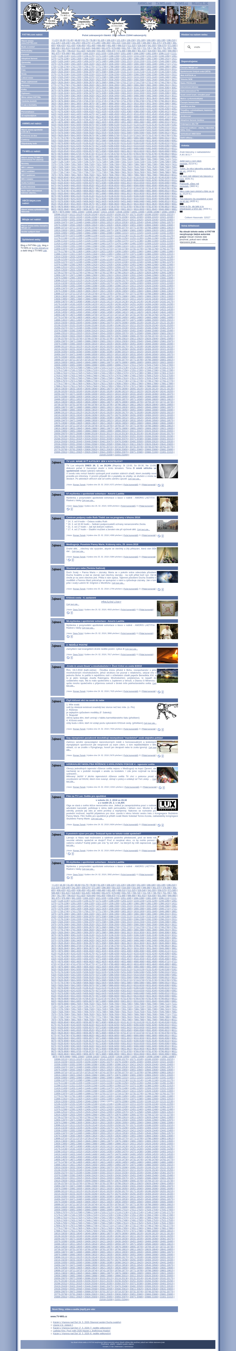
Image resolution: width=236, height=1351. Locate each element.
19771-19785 (136, 425)
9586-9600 (114, 204)
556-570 (162, 45)
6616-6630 (139, 151)
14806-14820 (91, 317)
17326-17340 (91, 373)
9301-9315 (126, 198)
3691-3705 (76, 101)
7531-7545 (151, 167)
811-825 (81, 50)
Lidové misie (27, 78)
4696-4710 (164, 116)
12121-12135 (166, 256)
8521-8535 (101, 185)
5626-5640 (63, 135)
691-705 (126, 48)
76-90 (93, 40)
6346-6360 (164, 146)
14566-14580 (91, 312)
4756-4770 (88, 119)
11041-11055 (166, 233)
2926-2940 (63, 87)
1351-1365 (126, 58)
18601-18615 (166, 399)
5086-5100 (114, 124)
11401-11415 (166, 241)
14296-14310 (60, 307)
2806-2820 (88, 85)
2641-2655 (76, 82)
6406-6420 (88, 148)
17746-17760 (151, 381)
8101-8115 (126, 177)
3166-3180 (139, 90)
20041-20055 (166, 431)
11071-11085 (75, 235)
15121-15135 (166, 322)
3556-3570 (88, 98)
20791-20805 (75, 449)
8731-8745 (151, 188)
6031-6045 (151, 140)
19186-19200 (151, 412)
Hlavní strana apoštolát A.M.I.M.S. (32, 131)
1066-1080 (138, 53)
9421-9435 (101, 201)
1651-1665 (126, 64)
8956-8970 (88, 193)
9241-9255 (76, 198)
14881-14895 (166, 317)
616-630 (76, 48)
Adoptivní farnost (29, 58)
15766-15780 (91, 338)
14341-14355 (106, 307)
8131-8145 (151, 177)
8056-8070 (88, 177)
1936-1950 (114, 69)
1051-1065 (126, 53)
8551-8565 (126, 185)
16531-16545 (136, 354)
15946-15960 (151, 341)
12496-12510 (60, 267)
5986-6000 (114, 140)
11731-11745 (136, 248)
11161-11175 (166, 235)
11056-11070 (60, 235)
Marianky (25, 85)
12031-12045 (75, 256)
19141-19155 (106, 412)
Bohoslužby (26, 51)
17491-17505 (136, 375)
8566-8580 (139, 185)
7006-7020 (88, 159)
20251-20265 (136, 436)
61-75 (85, 40)
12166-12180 (91, 259)
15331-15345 (136, 328)
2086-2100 (114, 72)
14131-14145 (136, 301)
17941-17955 (106, 386)
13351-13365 (75, 285)
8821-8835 (101, 190)
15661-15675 (106, 336)
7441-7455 (76, 167)
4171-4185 (101, 109)
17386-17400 (151, 373)
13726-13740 (91, 293)
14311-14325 (75, 307)
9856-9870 (88, 209)
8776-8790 (63, 190)
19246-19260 (91, 415)
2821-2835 (101, 85)
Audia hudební (28, 183)
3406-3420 (88, 95)
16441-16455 (166, 351)
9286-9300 (114, 198)
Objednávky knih (29, 143)
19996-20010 (121, 431)
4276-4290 (63, 111)
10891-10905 (136, 230)
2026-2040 (63, 72)
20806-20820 (91, 449)
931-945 (162, 50)
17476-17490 (121, 375)
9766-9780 (139, 206)
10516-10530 (121, 222)
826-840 (91, 50)
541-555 (152, 45)
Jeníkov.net (185, 116)
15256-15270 (60, 328)
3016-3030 (139, 87)
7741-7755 (76, 172)
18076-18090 (121, 388)
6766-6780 (139, 153)
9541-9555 (76, 204)
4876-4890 (63, 122)
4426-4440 (63, 114)
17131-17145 (136, 367)
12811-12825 (136, 272)
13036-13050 (121, 278)
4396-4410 (164, 111)
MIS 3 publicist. (28, 175)
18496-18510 (60, 399)
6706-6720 (88, 153)
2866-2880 (139, 85)
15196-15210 (121, 325)
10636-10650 (121, 225)
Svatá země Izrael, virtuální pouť (195, 95)
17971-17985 (136, 386)
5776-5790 (63, 138)
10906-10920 (151, 230)
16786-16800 (151, 359)
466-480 (101, 45)
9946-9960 (164, 209)
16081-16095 (166, 344)
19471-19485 (75, 420)
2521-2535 (101, 80)
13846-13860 (91, 296)
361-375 (156, 43)
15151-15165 (75, 325)
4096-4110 (164, 106)
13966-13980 (91, 299)
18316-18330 (121, 394)
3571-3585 (101, 98)
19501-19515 (106, 420)
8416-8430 (139, 182)
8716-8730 (139, 188)
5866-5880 (139, 138)
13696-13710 (60, 293)
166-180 (151, 40)
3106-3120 (88, 90)
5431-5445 (151, 130)
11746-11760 (151, 248)
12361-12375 (166, 262)
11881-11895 (166, 251)
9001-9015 (126, 193)
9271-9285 (101, 198)
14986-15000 (151, 320)
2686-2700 (114, 82)
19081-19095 (166, 410)
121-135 (120, 40)
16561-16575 (166, 354)
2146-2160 (164, 72)
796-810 (71, 50)
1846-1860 (164, 66)
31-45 (70, 40)
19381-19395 (106, 417)
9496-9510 (164, 201)
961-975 (56, 53)
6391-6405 (76, 148)
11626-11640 (151, 246)
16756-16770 (121, 359)
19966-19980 (91, 431)
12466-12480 (151, 264)
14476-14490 (121, 309)
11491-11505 (136, 243)
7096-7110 (164, 159)
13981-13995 (106, 299)
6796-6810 (164, 153)
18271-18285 (75, 394)
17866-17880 (151, 383)
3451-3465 (126, 95)
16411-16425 (136, 351)
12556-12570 (121, 267)
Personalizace (27, 112)
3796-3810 (164, 101)
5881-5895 (151, 138)
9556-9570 (88, 204)
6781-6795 (151, 153)
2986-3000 (114, 87)
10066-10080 (153, 212)
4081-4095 (151, 106)
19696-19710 (60, 425)
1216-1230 (139, 56)
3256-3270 (88, 93)
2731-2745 (151, 82)
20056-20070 (60, 433)
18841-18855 (166, 404)
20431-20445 (75, 441)
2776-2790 (63, 85)
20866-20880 (151, 449)
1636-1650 (114, 64)
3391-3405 (76, 95)
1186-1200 (114, 56)
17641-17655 (166, 378)
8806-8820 (88, 190)
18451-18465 (136, 396)
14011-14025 (136, 299)
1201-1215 (126, 56)
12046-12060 (91, 256)
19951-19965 (75, 431)
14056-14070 (60, 301)
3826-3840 (63, 103)
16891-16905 (136, 362)
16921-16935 (166, 362)
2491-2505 (76, 80)
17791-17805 (75, 383)
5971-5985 (101, 140)
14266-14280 (151, 304)
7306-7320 (88, 164)
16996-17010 (121, 365)
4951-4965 (126, 122)
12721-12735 (166, 270)
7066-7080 (139, 159)
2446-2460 (164, 77)
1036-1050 (113, 53)
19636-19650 (121, 423)
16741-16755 (106, 359)
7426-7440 (63, 167)
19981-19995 (106, 431)
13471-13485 (75, 288)
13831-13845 (75, 296)
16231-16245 (75, 349)
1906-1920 (88, 69)
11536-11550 (60, 246)
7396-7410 (164, 164)
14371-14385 (136, 307)
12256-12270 (60, 262)
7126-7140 (63, 161)
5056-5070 (88, 124)
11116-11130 (121, 235)
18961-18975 (166, 407)
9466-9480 (139, 201)
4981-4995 (151, 122)
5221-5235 (101, 127)
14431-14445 (75, 309)
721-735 (146, 48)
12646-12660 (91, 270)
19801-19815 (166, 425)
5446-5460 (164, 130)
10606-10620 (91, 225)
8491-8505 (76, 185)
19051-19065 (136, 410)
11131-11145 (136, 235)
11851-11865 (136, 251)
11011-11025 (136, 233)
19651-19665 (136, 423)
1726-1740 (63, 66)
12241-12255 (166, 259)
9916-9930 (139, 209)
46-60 (78, 40)
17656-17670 (60, 381)
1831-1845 (151, 66)
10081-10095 (168, 212)
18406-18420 (91, 396)
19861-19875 (106, 428)
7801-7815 (126, 172)
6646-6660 (164, 151)
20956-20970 (121, 452)
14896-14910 (60, 320)
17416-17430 (60, 375)
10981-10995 (106, 233)
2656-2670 (88, 82)
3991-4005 (76, 106)
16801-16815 (166, 359)
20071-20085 (75, 433)
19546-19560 (151, 420)
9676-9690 (63, 206)
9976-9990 (64, 212)
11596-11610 (121, 246)
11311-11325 (75, 241)
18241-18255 (166, 391)
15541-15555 (106, 333)
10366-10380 (91, 219)
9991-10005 (78, 212)
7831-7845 (151, 172)
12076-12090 (121, 256)
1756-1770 (88, 66)
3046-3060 (164, 87)
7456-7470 (88, 167)
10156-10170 (121, 214)
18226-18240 (151, 391)
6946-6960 (164, 156)
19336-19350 (60, 417)
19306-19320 (151, 415)
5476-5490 (63, 132)
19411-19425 (136, 417)
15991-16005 (75, 344)
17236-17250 (121, 370)
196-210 (171, 40)
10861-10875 (106, 230)
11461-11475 (106, 243)
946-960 (172, 50)
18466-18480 (151, 396)
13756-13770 (121, 293)
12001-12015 (166, 254)
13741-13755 (106, 293)
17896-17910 (60, 386)
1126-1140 (63, 56)
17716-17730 (121, 381)
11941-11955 (106, 254)
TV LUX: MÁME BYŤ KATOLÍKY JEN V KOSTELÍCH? (94, 461)
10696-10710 (60, 227)
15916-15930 (121, 341)
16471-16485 (75, 354)
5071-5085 (101, 124)
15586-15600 (151, 333)
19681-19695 (166, 423)
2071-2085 (101, 72)
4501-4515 (126, 114)
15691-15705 (136, 336)
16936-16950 (60, 365)
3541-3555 (76, 98)
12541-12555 (106, 267)
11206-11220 (91, 238)
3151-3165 (126, 90)
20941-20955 (106, 452)
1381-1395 (151, 58)
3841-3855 (76, 103)
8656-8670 (88, 188)
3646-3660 (164, 98)
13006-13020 (91, 278)
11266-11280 (151, 238)
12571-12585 (136, 267)
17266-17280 (151, 370)
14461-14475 (106, 309)
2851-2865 (126, 85)
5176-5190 (63, 127)
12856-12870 (60, 275)
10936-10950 (60, 233)
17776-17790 (60, 383)
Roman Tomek (79, 485)
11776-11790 (60, 251)
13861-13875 (106, 296)
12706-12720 (151, 270)
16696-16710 (60, 359)
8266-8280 (139, 180)
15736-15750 (60, 338)
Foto (23, 70)
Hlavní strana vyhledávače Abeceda (33, 210)
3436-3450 (114, 95)
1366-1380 (139, 58)
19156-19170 (121, 412)
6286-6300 (114, 146)
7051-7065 (126, 159)
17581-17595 (106, 378)
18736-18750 (60, 404)
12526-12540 (91, 267)
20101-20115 (106, 433)
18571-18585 (136, 399)
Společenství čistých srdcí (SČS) (195, 71)
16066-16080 (151, 344)
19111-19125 (75, 412)
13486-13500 (91, 288)
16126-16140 (91, 346)
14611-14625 (136, 312)
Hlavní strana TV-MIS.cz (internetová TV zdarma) (32, 158)
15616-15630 (60, 336)
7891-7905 (76, 175)
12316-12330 (121, 262)
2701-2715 (126, 82)
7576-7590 (63, 169)
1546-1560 (164, 61)
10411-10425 (136, 219)
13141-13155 (106, 280)
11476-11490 (121, 243)
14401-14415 (166, 307)
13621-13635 (106, 291)
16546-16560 (151, 354)
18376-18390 (60, 396)
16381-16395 (106, 351)
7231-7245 (151, 161)
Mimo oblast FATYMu (31, 97)
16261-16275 (106, 349)
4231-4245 (151, 109)
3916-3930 (139, 103)
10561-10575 (166, 222)
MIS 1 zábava (27, 167)
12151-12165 (75, 259)
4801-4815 (126, 119)
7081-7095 (151, 159)
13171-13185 (136, 280)
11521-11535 (166, 243)
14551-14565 (75, 312)
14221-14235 (106, 304)
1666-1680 (139, 64)
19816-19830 (60, 428)
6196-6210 (164, 143)
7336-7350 (114, 164)
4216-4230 (139, 109)
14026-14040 (151, 299)
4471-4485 (101, 114)
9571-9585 (101, 204)
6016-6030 (139, 140)
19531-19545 (136, 420)
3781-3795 (151, 101)
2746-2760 (164, 82)
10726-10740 (91, 227)
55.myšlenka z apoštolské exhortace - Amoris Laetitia (95, 862)
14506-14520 (151, 309)
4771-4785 (101, 119)
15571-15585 (136, 333)
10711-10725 (75, 227)
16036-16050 (121, 344)
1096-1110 (164, 53)
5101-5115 (126, 124)
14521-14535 (166, 309)
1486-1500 (114, 61)
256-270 (86, 43)
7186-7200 (114, 161)
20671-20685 (75, 447)
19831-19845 (75, 428)
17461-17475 (106, 375)
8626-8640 (63, 188)
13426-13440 (151, 285)
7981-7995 (151, 175)
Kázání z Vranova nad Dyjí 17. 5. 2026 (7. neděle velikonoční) (82, 1328)
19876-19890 (121, 428)
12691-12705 (136, 270)
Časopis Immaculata (189, 102)
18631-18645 (75, 402)
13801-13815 (166, 293)
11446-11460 (91, 243)
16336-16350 (60, 351)
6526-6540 (63, 151)
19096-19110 (60, 412)
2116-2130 (139, 72)
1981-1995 (151, 69)
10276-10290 (121, 217)
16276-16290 (121, 349)
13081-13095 (166, 278)
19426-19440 (151, 417)
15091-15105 (136, 322)
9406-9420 (88, 201)
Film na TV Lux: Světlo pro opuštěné (86, 796)
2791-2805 (76, 85)
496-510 (121, 45)
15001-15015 (166, 320)
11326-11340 (91, 241)
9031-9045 (151, 193)
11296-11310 (60, 241)
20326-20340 (91, 439)
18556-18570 (121, 399)
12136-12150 (60, 259)
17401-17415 (166, 373)
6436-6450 (114, 148)
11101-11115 (106, 235)
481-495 (111, 45)
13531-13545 (136, 288)
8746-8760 (164, 188)
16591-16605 (75, 357)
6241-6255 (76, 146)
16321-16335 (166, 349)
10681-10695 (166, 225)
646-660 (96, 48)
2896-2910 (164, 85)
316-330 (126, 43)
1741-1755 (76, 66)
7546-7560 (164, 167)
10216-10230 (60, 217)
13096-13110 (60, 280)
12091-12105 (136, 256)
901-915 (142, 50)
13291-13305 (136, 283)
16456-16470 (60, 354)
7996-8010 (164, 175)
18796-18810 (121, 404)
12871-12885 (75, 275)
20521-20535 (166, 441)
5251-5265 (126, 127)
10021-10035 (107, 212)
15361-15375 (166, 328)
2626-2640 (63, 82)
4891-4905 (76, 122)
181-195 (161, 40)
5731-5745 (151, 135)
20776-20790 (60, 449)
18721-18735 (166, 402)
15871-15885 (75, 341)
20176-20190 (60, 436)
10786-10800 (151, 227)
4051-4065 (126, 106)
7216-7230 (139, 161)
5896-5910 (164, 138)
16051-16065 (136, 344)
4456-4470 (88, 114)
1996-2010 (164, 69)
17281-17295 (166, 370)
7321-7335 (101, 164)
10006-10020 (92, 212)
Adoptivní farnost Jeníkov (192, 120)
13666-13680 (151, 291)
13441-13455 (166, 285)
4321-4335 (101, 111)
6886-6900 (114, 156)
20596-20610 (121, 444)
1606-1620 (88, 64)
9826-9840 (63, 209)
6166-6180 (139, 143)
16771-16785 (136, 359)
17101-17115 (106, 367)
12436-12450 (121, 264)
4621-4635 (101, 116)
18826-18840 (151, 404)
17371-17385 (136, 373)
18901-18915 (106, 407)
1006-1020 (88, 53)
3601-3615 (126, 98)
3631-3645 (151, 98)
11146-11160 (151, 235)
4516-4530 (139, 114)
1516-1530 (139, 61)
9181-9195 (151, 196)
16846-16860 (91, 362)
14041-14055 (166, 299)
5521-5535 (101, 132)
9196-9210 (164, 196)
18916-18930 (121, 407)
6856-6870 (88, 156)
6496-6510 (164, 148)
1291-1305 (76, 58)
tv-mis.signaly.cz (40, 248)
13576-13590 (60, 291)
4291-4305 (76, 111)
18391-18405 (75, 396)
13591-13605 (75, 291)
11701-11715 (106, 248)
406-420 (61, 45)
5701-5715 (126, 135)
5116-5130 (139, 124)
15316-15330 (121, 328)
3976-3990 (63, 106)
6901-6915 (126, 156)
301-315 (116, 43)
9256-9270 (88, 198)
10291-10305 (136, 217)
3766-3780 (139, 101)
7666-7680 (139, 169)
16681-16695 (166, 357)
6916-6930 (139, 156)
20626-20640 (151, 444)
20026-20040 (151, 431)
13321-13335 (166, 283)
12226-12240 (151, 259)
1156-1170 (88, 56)
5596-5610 (164, 132)
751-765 (166, 48)
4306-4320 (88, 111)
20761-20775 (166, 447)
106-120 (110, 40)
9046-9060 (164, 193)
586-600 (55, 48)
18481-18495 (166, 396)
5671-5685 (101, 135)
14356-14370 (121, 307)
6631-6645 (151, 151)
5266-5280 (139, 127)
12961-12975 (166, 275)
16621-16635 (106, 357)
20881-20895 (166, 449)
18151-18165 (75, 391)
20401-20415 (166, 439)
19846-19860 (91, 428)
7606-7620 (88, 169)
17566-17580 (91, 378)
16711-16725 (75, 359)
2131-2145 (151, 72)
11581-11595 (106, 246)
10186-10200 (151, 214)
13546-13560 (151, 288)
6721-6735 (101, 153)
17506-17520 (151, 375)
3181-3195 (151, 90)
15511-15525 (75, 333)
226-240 (66, 43)
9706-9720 (88, 206)
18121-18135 (166, 388)
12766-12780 (91, 272)
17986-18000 (151, 386)
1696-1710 (164, 64)
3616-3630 (139, 98)
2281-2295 (151, 74)
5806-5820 (88, 138)
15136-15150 (60, 325)
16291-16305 (136, 349)
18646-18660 (91, 402)
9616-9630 (139, 204)
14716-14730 (121, 315)
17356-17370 (121, 373)
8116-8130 (139, 177)
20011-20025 (136, 431)
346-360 (146, 43)
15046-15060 (91, 322)
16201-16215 (166, 346)
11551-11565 (75, 246)
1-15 (55, 40)
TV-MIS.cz (181, 3)
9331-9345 (151, 198)
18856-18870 (60, 407)
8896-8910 (164, 190)
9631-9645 (151, 204)
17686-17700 (91, 381)
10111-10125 (75, 214)
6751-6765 (126, 153)
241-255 (76, 43)
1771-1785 (101, 66)
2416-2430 (139, 77)
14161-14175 (166, 301)
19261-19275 (106, 415)
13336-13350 (60, 285)
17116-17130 (121, 367)
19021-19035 (106, 410)
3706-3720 (88, 101)
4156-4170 (88, 109)
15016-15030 (60, 322)
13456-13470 (60, 288)
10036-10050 (122, 212)
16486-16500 (91, 354)
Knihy (24, 89)
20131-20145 (136, 433)
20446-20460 (91, 441)
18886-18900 (91, 407)
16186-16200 (151, 346)
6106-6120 (88, 143)
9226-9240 (63, 198)
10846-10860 (91, 230)
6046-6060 (164, 140)
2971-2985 (101, 87)
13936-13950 (60, 299)
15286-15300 (91, 328)
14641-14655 (166, 312)
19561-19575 (166, 420)
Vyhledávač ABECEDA (190, 134)
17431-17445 (75, 375)
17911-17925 (75, 386)
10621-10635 (106, 225)
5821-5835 (101, 138)
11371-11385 (136, 241)
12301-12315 (106, 262)
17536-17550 (60, 378)
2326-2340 (63, 77)
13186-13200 (151, 280)
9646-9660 (164, 204)
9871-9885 (101, 209)
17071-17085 (75, 367)
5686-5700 (114, 135)
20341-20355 (106, 439)
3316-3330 (139, 93)
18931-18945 (136, 407)
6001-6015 (126, 140)
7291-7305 (76, 164)
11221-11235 (106, 238)
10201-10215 (166, 214)
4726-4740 (63, 119)
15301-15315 (106, 328)
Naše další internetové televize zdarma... (31, 192)
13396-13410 (121, 285)
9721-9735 (101, 206)
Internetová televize (189, 87)
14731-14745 (136, 315)
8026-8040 (63, 177)
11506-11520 (151, 243)
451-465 (91, 45)
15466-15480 (151, 330)
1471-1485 (101, 61)
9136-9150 (114, 196)
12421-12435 (106, 264)
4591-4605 (76, 116)
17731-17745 (136, 381)
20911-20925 (75, 452)
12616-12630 (60, 270)
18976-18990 (60, 410)
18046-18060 (91, 388)
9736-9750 (114, 206)
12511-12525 (75, 267)
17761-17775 (166, 381)
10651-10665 (136, 225)
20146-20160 (151, 433)
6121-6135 (101, 143)
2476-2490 (63, 80)
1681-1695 (151, 64)
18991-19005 (75, 410)
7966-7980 (139, 175)
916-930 (152, 50)
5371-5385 (101, 130)
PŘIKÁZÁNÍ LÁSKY (111, 602)
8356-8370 (88, 182)
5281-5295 (151, 127)
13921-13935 (166, 296)
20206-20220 (91, 436)
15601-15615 (166, 333)
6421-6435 (101, 148)
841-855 (101, 50)
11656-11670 (60, 248)
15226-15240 (151, 325)
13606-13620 (91, 291)
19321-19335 (166, 415)
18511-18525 (75, 399)
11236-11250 (121, 238)
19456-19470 (60, 420)
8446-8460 (164, 182)
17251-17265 (136, 370)
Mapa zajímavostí (29, 82)
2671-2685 (101, 82)
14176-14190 (60, 304)
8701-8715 (126, 188)
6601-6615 (126, 151)
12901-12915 (106, 275)
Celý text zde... (134, 479)
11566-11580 (91, 246)
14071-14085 (75, 301)
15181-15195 (106, 325)
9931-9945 (151, 209)
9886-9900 (114, 209)
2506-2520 (88, 80)
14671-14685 (75, 315)
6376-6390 (63, 148)
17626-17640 (151, 378)
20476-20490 (121, 441)
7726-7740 (63, 172)
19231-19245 (75, 415)
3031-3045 (151, 87)
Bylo (23, 66)
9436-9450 (114, 201)
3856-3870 (88, 103)
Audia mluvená (28, 187)
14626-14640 (151, 312)
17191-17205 (75, 370)
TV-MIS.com (163, 3)
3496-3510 (164, 95)
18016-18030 (60, 388)
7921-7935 (101, 175)
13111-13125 (75, 280)
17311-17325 (75, 373)
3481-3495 (151, 95)
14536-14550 (60, 312)
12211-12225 (136, 259)
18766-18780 (91, 404)
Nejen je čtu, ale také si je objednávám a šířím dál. (192, 207)
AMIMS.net (145, 3)
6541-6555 (76, 151)
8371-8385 (101, 182)
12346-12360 (151, 262)
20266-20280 (151, 436)
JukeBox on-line (187, 106)
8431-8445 (151, 182)
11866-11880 (151, 251)
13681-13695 (166, 291)
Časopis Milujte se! (189, 68)
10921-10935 (166, 230)
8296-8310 (164, 180)
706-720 (136, 48)
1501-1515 (126, 61)
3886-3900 (114, 103)
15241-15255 (166, 325)
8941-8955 (76, 193)
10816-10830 (60, 230)
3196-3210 (164, 90)
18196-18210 (121, 391)
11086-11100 (91, 235)
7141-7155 (76, 161)
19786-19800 (151, 425)
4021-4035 (101, 106)
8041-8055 (76, 177)
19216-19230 (60, 415)
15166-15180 (91, 325)
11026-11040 (151, 233)
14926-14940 (91, 320)
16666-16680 (151, 357)
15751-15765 (75, 338)
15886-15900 (91, 341)
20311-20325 (75, 439)
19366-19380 (91, 417)
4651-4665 (126, 116)
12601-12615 (166, 267)
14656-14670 (60, 315)
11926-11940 (91, 254)
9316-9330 (139, 198)
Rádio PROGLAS (188, 83)
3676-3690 (63, 101)
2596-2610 (164, 80)
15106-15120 (151, 322)
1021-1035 (101, 53)
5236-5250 (114, 127)
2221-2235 (101, 74)
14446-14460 (91, 309)
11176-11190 (60, 238)
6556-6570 (88, 151)
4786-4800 (114, 119)
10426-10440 (151, 219)
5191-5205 (76, 127)
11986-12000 (151, 254)
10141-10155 (106, 214)
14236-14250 (121, 304)
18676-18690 (121, 402)
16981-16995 (106, 365)
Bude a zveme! (28, 47)
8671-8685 (101, 188)
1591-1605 (76, 64)
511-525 (131, 45)
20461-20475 (106, 441)
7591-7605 (76, 169)
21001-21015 (166, 452)
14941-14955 (106, 320)
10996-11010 (121, 233)
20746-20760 (151, 447)
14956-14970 (121, 320)
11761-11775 (166, 248)
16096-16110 (60, 346)
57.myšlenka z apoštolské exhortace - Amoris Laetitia (95, 493)
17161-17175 (166, 367)
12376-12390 (60, 264)
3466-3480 (139, 95)
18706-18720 (151, 402)
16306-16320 (151, 349)
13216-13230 (60, 283)
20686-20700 (91, 447)
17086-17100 (91, 367)
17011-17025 (136, 365)
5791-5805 (76, 138)
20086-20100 (91, 433)
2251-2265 (126, 74)
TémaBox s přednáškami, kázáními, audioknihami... (196, 111)
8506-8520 (88, 185)
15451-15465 (136, 330)
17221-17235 (106, 370)
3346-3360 (164, 93)
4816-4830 (139, 119)
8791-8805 (76, 190)
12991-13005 (75, 278)
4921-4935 (101, 122)
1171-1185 (101, 56)
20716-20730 (121, 447)
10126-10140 (91, 214)
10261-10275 (106, 217)
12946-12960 (151, 275)
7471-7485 (101, 167)
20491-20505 (136, 441)
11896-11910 (60, 254)
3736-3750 (114, 101)
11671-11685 (75, 248)
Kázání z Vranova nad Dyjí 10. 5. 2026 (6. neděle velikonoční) (82, 1333)
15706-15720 (151, 336)
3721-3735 (101, 101)
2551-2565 (126, 80)
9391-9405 (76, 201)
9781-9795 (151, 206)
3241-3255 (76, 93)
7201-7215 (126, 161)
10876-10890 (121, 230)
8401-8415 (126, 182)
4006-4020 (88, 106)
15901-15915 (106, 341)
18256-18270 (60, 394)
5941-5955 (76, 140)
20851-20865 (136, 449)
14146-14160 (151, 301)
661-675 (106, 48)
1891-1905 (76, 69)
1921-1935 (101, 69)
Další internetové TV (189, 91)
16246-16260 (91, 349)
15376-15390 (60, 330)
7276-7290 (63, 164)
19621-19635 (106, 423)
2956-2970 (88, 87)
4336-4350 (114, 111)
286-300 (106, 43)
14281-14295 (166, 304)
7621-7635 (101, 169)
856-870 (111, 50)
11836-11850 (121, 251)
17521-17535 (166, 375)
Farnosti (25, 55)
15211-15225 (136, 325)
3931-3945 (151, 103)
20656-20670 (60, 447)
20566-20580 (91, 444)
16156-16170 (121, 346)
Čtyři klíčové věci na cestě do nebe (85, 700)
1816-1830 (139, 66)
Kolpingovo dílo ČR (189, 124)
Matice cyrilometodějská (191, 99)
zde (39, 245)
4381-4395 (151, 111)
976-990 (66, 53)
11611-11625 (136, 246)
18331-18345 (136, 394)
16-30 (62, 40)
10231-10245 (75, 217)
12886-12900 (91, 275)
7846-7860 (164, 172)
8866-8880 (139, 190)
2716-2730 (139, 82)
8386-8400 (114, 182)
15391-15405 (75, 330)
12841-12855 (166, 272)
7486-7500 (114, 167)
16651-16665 (136, 357)
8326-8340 (63, 182)
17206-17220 (91, 370)
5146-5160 (164, 124)
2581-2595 (151, 80)
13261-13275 (106, 283)
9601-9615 (126, 204)
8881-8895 (151, 190)
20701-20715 (106, 447)
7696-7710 (164, 169)
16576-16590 (60, 357)
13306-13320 (151, 283)
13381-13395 (106, 285)
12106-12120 (151, 256)
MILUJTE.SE (200, 3)
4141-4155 (76, 109)
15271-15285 (75, 328)
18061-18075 (106, 388)
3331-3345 (151, 93)
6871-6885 (101, 156)
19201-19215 (166, 412)
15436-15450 (121, 330)
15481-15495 (166, 330)
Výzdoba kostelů (29, 101)
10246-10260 (91, 217)
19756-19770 (121, 425)
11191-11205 (75, 238)
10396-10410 (121, 219)
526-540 (142, 45)
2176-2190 (63, 74)
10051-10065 (137, 212)
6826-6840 (63, 156)
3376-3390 (63, 95)
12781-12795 (106, 272)
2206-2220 (88, 74)
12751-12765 (75, 272)
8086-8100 (114, 177)
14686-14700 (91, 315)
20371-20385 (136, 439)
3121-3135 (101, 90)
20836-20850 (121, 449)
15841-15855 (166, 338)
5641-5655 (76, 135)
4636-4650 (114, 116)
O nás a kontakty (29, 105)
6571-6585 (101, 151)
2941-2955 (76, 87)
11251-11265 (136, 238)
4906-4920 (88, 122)
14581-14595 (106, 312)
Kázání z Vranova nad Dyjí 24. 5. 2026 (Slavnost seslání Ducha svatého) (87, 1322)
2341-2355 (76, 77)
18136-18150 (60, 391)
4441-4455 (76, 114)
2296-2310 (164, 74)
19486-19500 (91, 420)
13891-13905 (136, 296)
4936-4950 (114, 122)
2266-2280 (139, 74)
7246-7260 (164, 161)
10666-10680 (151, 225)
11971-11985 (136, 254)
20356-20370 (121, 439)
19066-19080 (151, 410)
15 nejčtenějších (28, 116)
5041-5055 (76, 124)
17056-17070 (60, 367)
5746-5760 (164, 135)
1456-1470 (88, 61)
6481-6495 (151, 148)
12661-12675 (106, 270)
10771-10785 (136, 227)
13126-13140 (91, 280)
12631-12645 (75, 270)
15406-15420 (91, 330)
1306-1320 (88, 58)
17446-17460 (91, 375)
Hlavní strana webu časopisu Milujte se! (34, 227)
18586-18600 (151, 399)
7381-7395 (151, 164)
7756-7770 (88, 172)
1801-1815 (126, 66)
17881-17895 (166, 383)
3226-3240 (63, 93)
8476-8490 (63, 185)
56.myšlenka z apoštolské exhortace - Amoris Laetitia (95, 621)
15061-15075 (106, 322)
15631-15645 (75, 336)
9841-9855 (76, 209)
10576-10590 (60, 225)
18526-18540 (91, 399)
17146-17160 (151, 367)
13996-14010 (121, 299)
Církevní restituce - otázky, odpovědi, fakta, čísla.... (197, 129)
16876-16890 (121, 362)
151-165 (141, 40)
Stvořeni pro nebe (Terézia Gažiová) (85, 568)
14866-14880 (151, 317)
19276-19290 (121, 415)
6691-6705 (76, 153)
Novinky (25, 163)
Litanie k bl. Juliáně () (63, 1325)
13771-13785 (136, 293)
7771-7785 (101, 172)
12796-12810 (121, 272)
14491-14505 (136, 309)
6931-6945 (151, 156)
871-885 (121, 50)
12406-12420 (91, 264)
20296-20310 (60, 439)
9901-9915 (126, 209)
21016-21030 (106, 454)
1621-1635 (101, 64)
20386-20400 (151, 439)
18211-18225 (136, 391)
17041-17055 (166, 365)
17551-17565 (75, 378)
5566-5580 (139, 132)
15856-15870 (60, 341)
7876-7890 (63, 175)
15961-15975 (166, 341)
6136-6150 (114, 143)
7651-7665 (126, 169)
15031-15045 (75, 322)
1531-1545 (151, 61)
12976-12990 (60, 278)
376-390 (166, 43)
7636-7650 (114, 169)
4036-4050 (114, 106)
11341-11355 (106, 241)
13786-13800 (151, 293)
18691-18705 (136, 402)
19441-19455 (166, 417)
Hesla (23, 74)
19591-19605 (75, 423)
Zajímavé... (26, 93)
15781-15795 (106, 338)
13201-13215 (166, 280)
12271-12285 (75, 262)
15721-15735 (166, 336)
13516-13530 (121, 288)
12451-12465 (136, 264)
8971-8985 (101, 193)
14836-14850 (121, 317)
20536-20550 (60, 444)
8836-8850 (114, 190)
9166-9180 (139, 196)
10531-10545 (136, 222)
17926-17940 (91, 386)
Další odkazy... (187, 138)
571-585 (172, 45)
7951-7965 (126, 175)
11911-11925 (75, 254)
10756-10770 (121, 227)
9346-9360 (164, 198)
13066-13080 (151, 278)
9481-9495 (151, 201)
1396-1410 (164, 58)
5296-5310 (164, 127)
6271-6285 (101, 146)
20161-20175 (166, 433)
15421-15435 (106, 330)
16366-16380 (91, 351)
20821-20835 (106, 449)
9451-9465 (126, 201)
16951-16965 (75, 365)
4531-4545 (151, 114)
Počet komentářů (131, 485)
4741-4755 (76, 119)
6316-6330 (139, 146)
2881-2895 (151, 85)
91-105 (101, 40)
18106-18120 (151, 388)
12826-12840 (151, 272)
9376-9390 (63, 201)
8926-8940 (63, 193)
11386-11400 (151, 241)
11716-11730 (121, 248)
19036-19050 (121, 410)
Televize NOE (186, 79)
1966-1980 (139, 69)
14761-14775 (166, 315)
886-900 (131, 50)
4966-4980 (139, 122)
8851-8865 (126, 190)
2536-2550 (114, 80)
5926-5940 (63, 140)
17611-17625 (136, 378)
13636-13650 (121, 291)
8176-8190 (63, 180)
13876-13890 (121, 296)
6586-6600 (114, 151)
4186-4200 (114, 109)
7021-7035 (101, 159)
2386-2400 (114, 77)
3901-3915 (126, 103)
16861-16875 (106, 362)
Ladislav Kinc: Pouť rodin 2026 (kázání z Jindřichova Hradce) (81, 1331)
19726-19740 (91, 425)
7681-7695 (151, 169)
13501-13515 (106, 288)
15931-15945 (136, 341)
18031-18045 (75, 388)
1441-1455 (76, 61)
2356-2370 (88, 77)
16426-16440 (151, 351)
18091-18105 (136, 388)
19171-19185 (136, 412)
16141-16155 (106, 346)
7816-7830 (139, 172)
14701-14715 (106, 315)
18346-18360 (151, 394)
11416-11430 (60, 243)
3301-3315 (126, 93)
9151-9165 (126, 196)
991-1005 (76, 53)
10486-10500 (91, 222)
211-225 (55, 43)
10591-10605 (75, 225)
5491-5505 (76, 132)
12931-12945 (136, 275)
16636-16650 (121, 357)
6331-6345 (151, 146)
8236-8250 (114, 180)
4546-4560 (164, 114)
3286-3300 (114, 93)
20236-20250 (121, 436)
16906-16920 (151, 362)
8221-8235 (101, 180)
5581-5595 (151, 132)
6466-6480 (139, 148)
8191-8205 (76, 180)
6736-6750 (114, 153)
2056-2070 (88, 72)
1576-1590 (63, 64)
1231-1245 (151, 56)
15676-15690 (121, 336)
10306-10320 (151, 217)
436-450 (81, 45)
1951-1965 (126, 69)
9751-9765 (126, 206)
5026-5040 (63, 124)
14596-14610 (121, 312)
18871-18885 (75, 407)
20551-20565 (75, 444)
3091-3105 (76, 90)
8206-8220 (88, 180)
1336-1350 (114, 58)
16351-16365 (75, 351)
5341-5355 (76, 130)
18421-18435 (106, 396)
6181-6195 (151, 143)
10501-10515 (106, 222)
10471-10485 (75, 222)
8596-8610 (164, 185)
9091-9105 (76, 196)
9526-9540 (63, 204)
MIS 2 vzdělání (27, 171)
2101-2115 (126, 72)
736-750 (156, 48)
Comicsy (25, 140)
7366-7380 (139, 164)
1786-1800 (114, 66)
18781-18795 (106, 404)
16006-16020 (91, 344)
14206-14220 (91, 304)
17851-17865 (136, 383)
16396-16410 (121, 351)
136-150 (131, 40)
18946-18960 (151, 407)
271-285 (96, 43)
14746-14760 (151, 315)
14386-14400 (151, 307)
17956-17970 (121, 386)
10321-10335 (166, 217)
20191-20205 (75, 436)
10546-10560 (151, 222)
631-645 (86, 48)
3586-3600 (114, 98)
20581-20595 (106, 444)
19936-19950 (60, 431)
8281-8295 (151, 180)
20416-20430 (60, 441)
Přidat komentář (149, 485)
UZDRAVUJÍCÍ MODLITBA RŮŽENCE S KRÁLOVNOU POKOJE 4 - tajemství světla (110, 764)
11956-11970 (121, 254)
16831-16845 (75, 362)
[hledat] (197, 47)
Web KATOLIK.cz (188, 75)
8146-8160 (164, 177)
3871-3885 (101, 103)
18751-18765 (75, 404)
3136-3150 (114, 90)
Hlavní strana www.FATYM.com (29, 42)
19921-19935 (166, 428)
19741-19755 (106, 425)
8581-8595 (151, 185)
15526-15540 (91, 333)
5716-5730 (139, 135)
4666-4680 (139, 116)
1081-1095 (151, 53)
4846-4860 (164, 119)
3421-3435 (101, 95)
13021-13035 (106, 278)
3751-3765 (126, 101)
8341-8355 (76, 182)
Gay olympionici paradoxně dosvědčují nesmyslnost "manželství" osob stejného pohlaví (114, 737)
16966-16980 (91, 365)
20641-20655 (166, 444)
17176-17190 (60, 370)
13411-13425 (136, 285)
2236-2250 (114, 74)
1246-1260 (164, 56)
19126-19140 (91, 412)
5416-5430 (139, 130)
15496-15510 (60, 333)
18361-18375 (166, 394)
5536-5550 (114, 132)
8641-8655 (76, 188)
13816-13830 (60, 296)
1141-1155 (76, 56)
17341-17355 (106, 373)
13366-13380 (91, 285)
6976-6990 (63, 159)
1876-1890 (63, 69)
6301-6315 (126, 146)
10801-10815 (166, 227)
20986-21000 (151, 452)
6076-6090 (63, 143)
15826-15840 (151, 338)
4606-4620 (88, 116)
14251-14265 (136, 304)
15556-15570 (121, 333)
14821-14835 (106, 317)
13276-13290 (121, 283)
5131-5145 (151, 124)
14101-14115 (106, 301)
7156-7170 (88, 161)
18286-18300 (91, 394)
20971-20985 (136, 452)
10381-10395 (106, 219)
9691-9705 (76, 206)
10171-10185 (136, 214)
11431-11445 (75, 243)
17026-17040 (151, 365)
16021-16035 (106, 344)
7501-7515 (126, 167)
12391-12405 (75, 264)
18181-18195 (106, 391)
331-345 (136, 43)
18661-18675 (106, 402)
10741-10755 (106, 227)
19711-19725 (75, 425)
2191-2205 (76, 74)
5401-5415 (126, 130)
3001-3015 (126, 87)
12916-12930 (121, 275)
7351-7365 (126, 164)
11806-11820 (91, 251)
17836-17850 (121, 383)
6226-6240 (63, 146)
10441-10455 (166, 219)
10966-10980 (91, 233)
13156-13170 (121, 280)
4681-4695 (151, 116)
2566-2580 (139, 80)
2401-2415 (126, 77)
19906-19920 (151, 428)
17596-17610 (121, 378)
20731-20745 (136, 447)
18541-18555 (106, 399)
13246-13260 (91, 283)
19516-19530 (121, 420)
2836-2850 (114, 85)
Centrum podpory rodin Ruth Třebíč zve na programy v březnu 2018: (103, 517)
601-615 (66, 48)
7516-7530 (139, 167)
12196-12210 (121, 259)
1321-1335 (101, 58)
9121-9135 (101, 196)
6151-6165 (126, 143)
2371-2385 (101, 77)
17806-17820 (91, 383)
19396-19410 (121, 417)
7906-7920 (88, 175)
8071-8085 (101, 177)
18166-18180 (91, 391)
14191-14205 (75, 304)
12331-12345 (136, 262)
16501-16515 (106, 354)
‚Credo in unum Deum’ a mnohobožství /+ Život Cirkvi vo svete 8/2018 (104, 666)
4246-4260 (164, 109)
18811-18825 (136, 404)
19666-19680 (151, 423)
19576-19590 (60, 423)
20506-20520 (151, 441)
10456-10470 (60, 222)
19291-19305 (136, 415)
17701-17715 (106, 381)
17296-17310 (60, 373)
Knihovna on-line (29, 136)
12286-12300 (91, 262)
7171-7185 (101, 161)
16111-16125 (75, 346)
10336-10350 (60, 219)
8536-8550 (114, 185)
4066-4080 (139, 106)
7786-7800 (114, 172)
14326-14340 (91, 307)
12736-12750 (60, 272)
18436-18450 (121, 396)
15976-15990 (60, 344)
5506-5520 (88, 132)
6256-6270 (88, 146)
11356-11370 (121, 241)
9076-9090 (63, 196)
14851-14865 (136, 317)
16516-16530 (121, 354)
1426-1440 (63, 61)
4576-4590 (63, 116)
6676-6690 (63, 153)
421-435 (71, 45)
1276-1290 (63, 58)
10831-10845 (75, 230)
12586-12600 (151, 267)
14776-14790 (60, 317)
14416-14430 (60, 309)
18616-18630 (60, 402)
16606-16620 (91, 357)
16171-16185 (136, 346)
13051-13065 (136, 278)
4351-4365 (126, 111)
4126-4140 (63, 109)
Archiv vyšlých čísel (30, 232)
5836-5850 (114, 138)
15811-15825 (136, 338)
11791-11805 (75, 251)
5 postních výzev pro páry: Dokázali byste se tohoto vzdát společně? (103, 833)
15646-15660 (91, 336)
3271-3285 (101, 93)
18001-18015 (166, 386)
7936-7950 (114, 175)
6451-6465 (126, 148)
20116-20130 (121, 433)
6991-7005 (76, 159)
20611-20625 (136, 444)
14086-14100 (91, 301)
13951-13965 (75, 299)
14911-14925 (75, 320)
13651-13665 (136, 291)
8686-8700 (114, 188)
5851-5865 (126, 138)
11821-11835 (106, 251)
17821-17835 (106, 383)
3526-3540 (63, 98)
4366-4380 (139, 111)
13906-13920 (151, 296)
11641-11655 (166, 246)
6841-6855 (76, 156)
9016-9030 (139, 193)
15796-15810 (121, 338)
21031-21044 (121, 454)
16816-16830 (60, 362)
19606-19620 (91, 423)
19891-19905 (136, 428)
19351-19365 (75, 417)
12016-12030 (60, 256)
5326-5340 (63, 130)
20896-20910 (60, 452)
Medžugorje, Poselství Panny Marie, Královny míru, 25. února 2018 (102, 544)
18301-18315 (106, 394)
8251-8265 (126, 180)
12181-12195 (106, 259)
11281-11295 (166, 238)
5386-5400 (114, 130)
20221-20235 (106, 436)
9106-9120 (88, 196)
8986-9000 (114, 193)
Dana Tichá (78, 506)
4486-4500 (114, 114)
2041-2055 (76, 72)
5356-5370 (88, 130)
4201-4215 (126, 109)
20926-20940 (91, 452)
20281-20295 (166, 436)
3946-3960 (164, 103)
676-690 (116, 48)
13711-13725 (75, 293)
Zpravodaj (26, 62)
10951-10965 (75, 233)
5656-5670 (88, 135)
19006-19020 (91, 410)
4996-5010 (164, 122)
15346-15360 (151, 328)
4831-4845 (151, 119)
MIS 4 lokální (27, 179)
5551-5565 (126, 132)
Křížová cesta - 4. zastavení (81, 597)
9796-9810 (164, 206)
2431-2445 (151, 77)
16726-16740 (91, 359)
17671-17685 (75, 381)
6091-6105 (76, 143)
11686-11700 (91, 248)
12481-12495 (166, 264)
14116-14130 (121, 301)
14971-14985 (136, 320)
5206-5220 (88, 127)
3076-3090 (63, 90)
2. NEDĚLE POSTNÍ (76, 645)
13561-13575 (166, 288)
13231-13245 (75, 283)
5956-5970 (88, 140)
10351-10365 (75, 219)
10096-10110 (60, 214)
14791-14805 (75, 317)
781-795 (61, 50)
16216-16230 (60, 349)
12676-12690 (121, 270)
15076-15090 (121, 322)
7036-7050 (114, 159)
